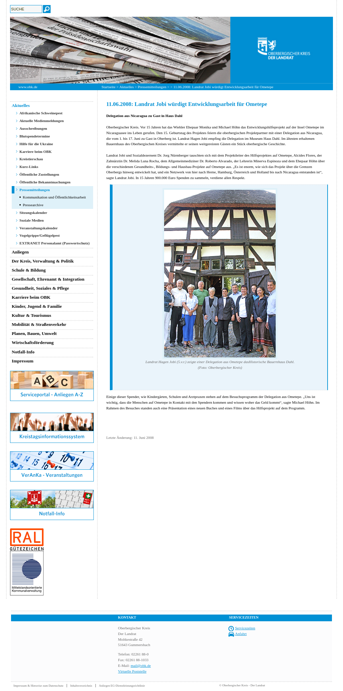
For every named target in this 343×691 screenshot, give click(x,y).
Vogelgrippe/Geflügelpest (39, 235)
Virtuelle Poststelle (132, 671)
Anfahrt (241, 634)
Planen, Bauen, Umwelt (34, 333)
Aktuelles (127, 87)
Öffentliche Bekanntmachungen (44, 182)
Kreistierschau (31, 159)
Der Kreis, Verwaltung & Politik (43, 261)
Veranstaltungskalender (38, 228)
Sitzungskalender (33, 213)
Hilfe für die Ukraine (36, 144)
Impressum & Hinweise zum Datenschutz (38, 685)
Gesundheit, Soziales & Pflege (40, 288)
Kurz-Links (28, 167)
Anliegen (20, 251)
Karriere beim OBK (35, 152)
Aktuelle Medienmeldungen (41, 121)
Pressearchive (33, 205)
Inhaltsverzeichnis (81, 685)
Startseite (108, 87)
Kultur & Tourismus (31, 315)
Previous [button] (5, 50)
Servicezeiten (245, 628)
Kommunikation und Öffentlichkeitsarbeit (54, 197)
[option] (171, 50)
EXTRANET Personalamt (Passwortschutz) (54, 243)
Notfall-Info (23, 351)
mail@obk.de (141, 666)
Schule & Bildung (29, 270)
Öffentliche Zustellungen (39, 174)
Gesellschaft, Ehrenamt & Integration (48, 279)
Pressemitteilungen (152, 87)
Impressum (22, 360)
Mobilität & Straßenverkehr (39, 324)
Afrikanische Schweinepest (41, 113)
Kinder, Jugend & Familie (37, 306)
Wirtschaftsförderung (33, 342)
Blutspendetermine (34, 136)
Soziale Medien (31, 220)
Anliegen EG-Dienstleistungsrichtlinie (122, 685)
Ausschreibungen (33, 128)
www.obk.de (27, 87)
